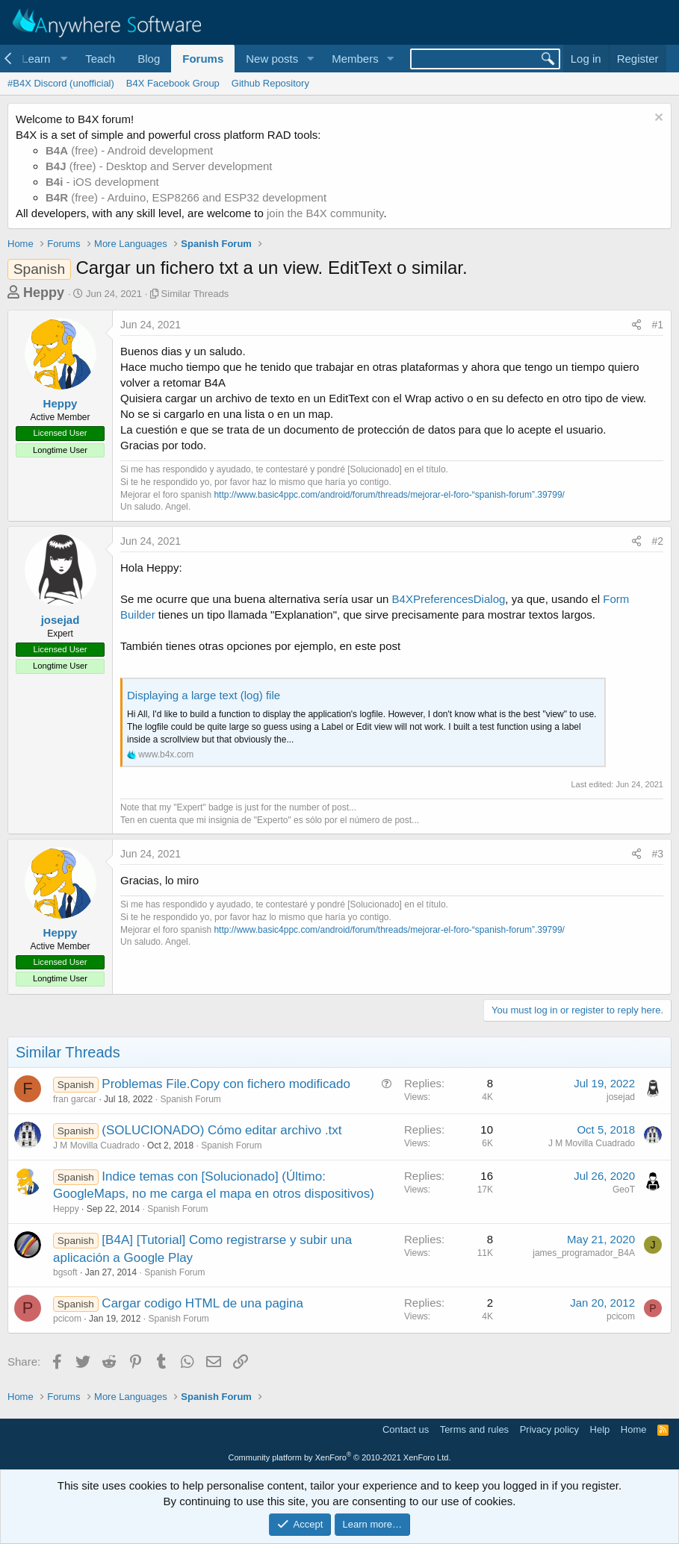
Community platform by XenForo (340, 1457)
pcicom (67, 1318)
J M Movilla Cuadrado (96, 1145)
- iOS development (102, 181)
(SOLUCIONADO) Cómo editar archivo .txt (221, 1130)
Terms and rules (474, 1429)
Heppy (43, 292)
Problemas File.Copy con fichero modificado (226, 1084)
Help (600, 1429)
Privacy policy (549, 1429)
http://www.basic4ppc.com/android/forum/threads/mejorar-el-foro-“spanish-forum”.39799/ (389, 495)
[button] (42, 58)
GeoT (624, 1189)
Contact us (405, 1429)
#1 (657, 325)
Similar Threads (195, 293)
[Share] (636, 325)
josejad (60, 619)
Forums (202, 58)
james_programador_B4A (584, 1253)
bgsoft (65, 1272)
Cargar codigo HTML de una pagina (202, 1303)
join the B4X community (325, 213)
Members (355, 58)
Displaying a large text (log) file (203, 695)
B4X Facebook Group (173, 83)
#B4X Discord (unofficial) (60, 83)
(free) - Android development (129, 150)
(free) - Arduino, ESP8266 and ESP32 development (186, 197)
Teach (100, 58)
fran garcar (74, 1099)
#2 (657, 541)
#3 (657, 854)
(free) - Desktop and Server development (159, 166)
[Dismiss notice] (657, 119)
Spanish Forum (190, 1099)
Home (634, 1429)
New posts (272, 58)
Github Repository (270, 83)
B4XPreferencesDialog (449, 599)
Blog (148, 58)
